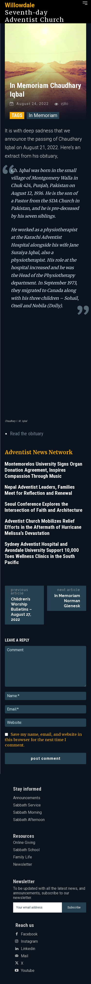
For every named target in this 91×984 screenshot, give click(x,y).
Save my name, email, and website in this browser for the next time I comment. (43, 739)
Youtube (27, 971)
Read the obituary (27, 433)
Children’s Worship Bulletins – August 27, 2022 (21, 609)
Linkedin (28, 949)
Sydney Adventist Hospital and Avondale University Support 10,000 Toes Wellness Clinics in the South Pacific (42, 553)
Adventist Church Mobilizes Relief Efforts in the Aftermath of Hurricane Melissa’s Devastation (43, 527)
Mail (24, 956)
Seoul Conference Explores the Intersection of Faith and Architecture (43, 507)
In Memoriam (43, 115)
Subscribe (74, 907)
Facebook (29, 934)
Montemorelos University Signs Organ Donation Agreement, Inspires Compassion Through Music (43, 470)
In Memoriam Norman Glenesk (67, 600)
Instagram (29, 941)
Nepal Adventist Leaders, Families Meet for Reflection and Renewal (40, 490)
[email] (37, 907)
